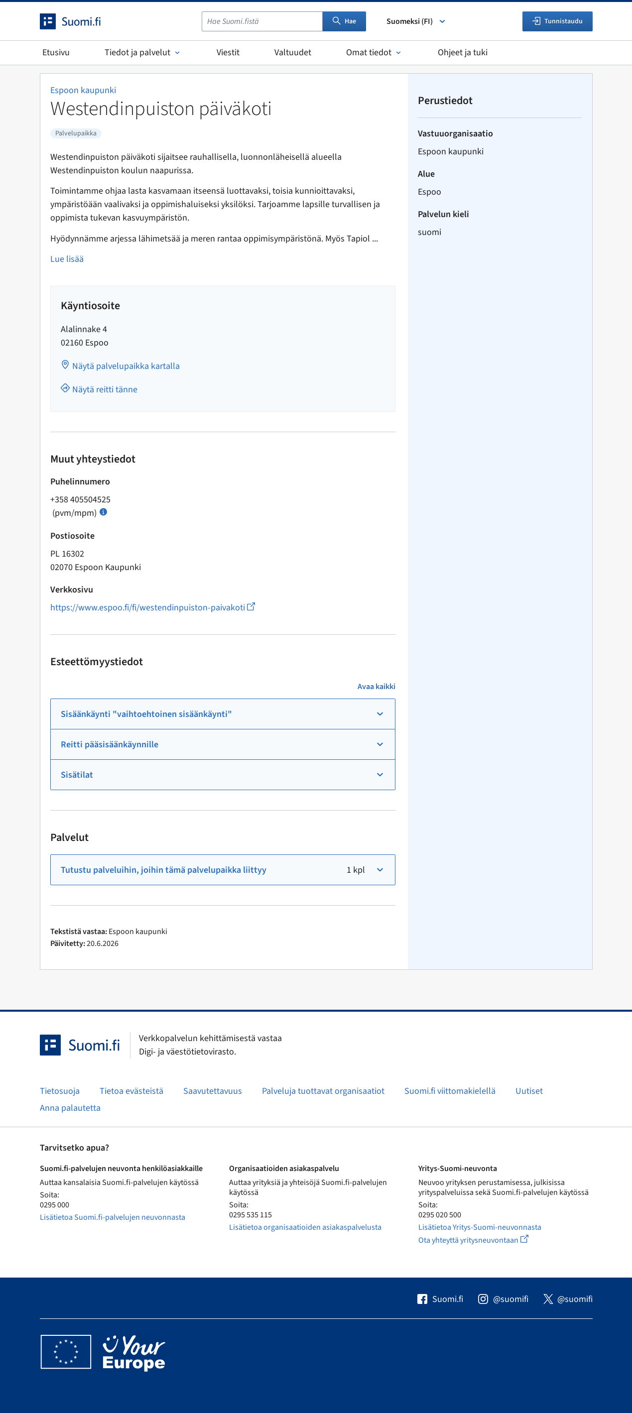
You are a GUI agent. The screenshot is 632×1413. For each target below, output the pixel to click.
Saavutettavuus (212, 1091)
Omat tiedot (374, 52)
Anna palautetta (70, 1108)
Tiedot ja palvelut (143, 52)
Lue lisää (67, 259)
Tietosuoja (60, 1091)
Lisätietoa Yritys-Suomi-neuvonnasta (479, 1227)
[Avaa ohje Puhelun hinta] (103, 511)
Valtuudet (292, 52)
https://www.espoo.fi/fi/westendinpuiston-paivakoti (152, 607)
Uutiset (529, 1091)
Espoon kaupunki (83, 90)
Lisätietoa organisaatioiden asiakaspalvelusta (305, 1227)
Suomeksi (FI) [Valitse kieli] (416, 21)
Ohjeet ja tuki (463, 52)
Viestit (228, 52)
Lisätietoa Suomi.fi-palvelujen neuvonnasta (112, 1217)
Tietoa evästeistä (131, 1091)
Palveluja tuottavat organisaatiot (323, 1091)
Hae (344, 21)
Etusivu (56, 52)
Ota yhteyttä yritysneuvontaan (484, 1240)
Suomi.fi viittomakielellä (450, 1091)
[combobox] (262, 21)
